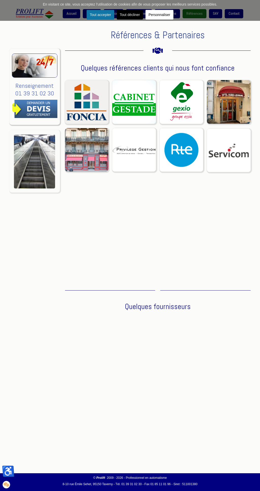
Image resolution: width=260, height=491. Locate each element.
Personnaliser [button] (159, 15)
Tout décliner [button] (130, 15)
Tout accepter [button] (100, 15)
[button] (6, 484)
